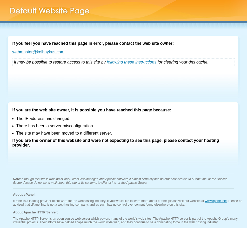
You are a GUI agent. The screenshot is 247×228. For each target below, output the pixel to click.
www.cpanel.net (216, 201)
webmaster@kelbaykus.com (38, 52)
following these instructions (131, 62)
